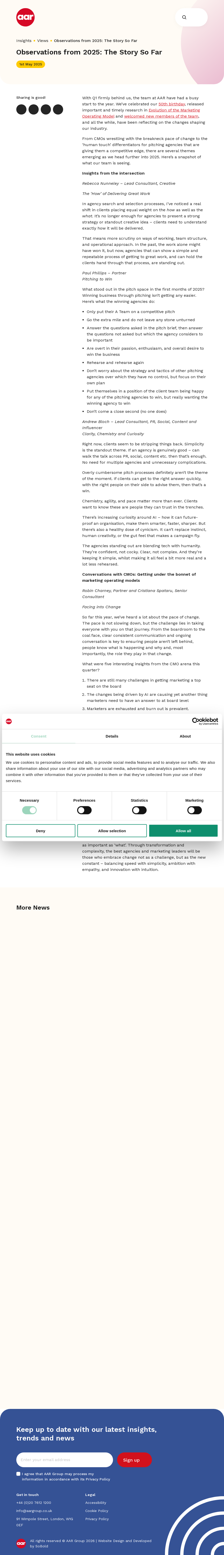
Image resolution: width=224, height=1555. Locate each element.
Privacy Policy (98, 1479)
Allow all (183, 830)
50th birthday (172, 104)
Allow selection (112, 830)
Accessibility (95, 1503)
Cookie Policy (96, 1511)
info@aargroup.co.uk (34, 1511)
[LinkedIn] (34, 109)
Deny (40, 830)
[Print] (58, 109)
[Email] (46, 109)
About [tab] (185, 736)
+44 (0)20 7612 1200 (33, 1503)
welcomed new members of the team (161, 116)
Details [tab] (112, 736)
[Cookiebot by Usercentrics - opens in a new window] (196, 721)
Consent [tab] (39, 736)
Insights (24, 40)
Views (42, 40)
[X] (21, 109)
